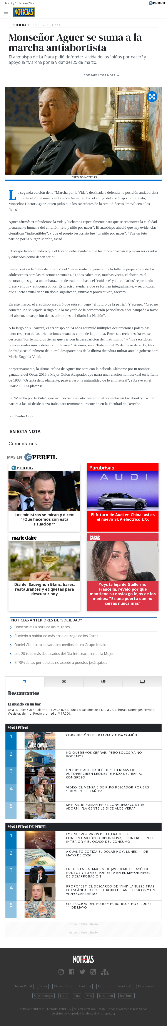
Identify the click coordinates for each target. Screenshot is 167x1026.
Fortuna (85, 986)
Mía (89, 996)
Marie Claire (63, 986)
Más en (32, 457)
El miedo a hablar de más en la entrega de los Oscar (56, 635)
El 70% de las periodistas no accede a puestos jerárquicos (60, 662)
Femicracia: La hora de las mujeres (42, 627)
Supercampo (43, 996)
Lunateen (106, 996)
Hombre (104, 986)
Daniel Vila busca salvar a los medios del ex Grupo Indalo (60, 644)
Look (64, 996)
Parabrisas (146, 986)
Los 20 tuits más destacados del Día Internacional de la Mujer (64, 653)
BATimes (126, 996)
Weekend (124, 986)
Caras (43, 986)
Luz (77, 996)
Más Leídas (18, 727)
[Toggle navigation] (7, 12)
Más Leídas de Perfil (27, 826)
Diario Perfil (22, 986)
